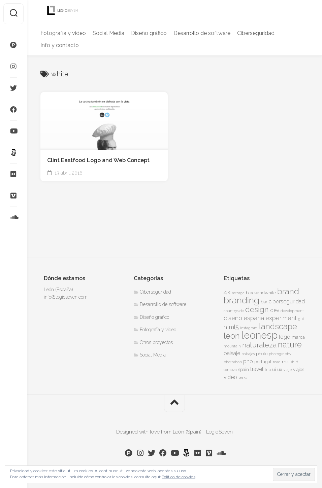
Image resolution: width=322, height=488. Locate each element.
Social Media (108, 33)
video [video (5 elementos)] (230, 377)
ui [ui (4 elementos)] (274, 369)
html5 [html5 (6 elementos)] (231, 327)
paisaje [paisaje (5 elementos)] (232, 353)
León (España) (58, 289)
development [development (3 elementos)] (292, 311)
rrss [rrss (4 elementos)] (285, 361)
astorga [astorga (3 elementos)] (238, 293)
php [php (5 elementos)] (248, 361)
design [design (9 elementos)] (257, 309)
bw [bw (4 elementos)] (264, 301)
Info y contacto (59, 45)
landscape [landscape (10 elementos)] (278, 326)
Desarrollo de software (201, 33)
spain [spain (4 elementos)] (243, 369)
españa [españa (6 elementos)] (254, 318)
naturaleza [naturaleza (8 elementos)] (259, 345)
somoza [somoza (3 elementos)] (230, 370)
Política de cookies (178, 477)
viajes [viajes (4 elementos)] (298, 369)
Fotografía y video (63, 33)
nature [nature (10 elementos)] (290, 344)
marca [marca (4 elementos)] (298, 337)
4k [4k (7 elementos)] (227, 292)
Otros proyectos (156, 342)
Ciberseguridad (256, 33)
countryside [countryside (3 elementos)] (234, 311)
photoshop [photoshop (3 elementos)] (233, 362)
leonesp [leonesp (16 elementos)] (259, 335)
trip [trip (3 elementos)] (268, 370)
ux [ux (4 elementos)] (279, 369)
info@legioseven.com (66, 297)
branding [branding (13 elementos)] (241, 300)
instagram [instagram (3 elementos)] (249, 328)
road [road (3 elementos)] (277, 362)
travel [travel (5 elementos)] (256, 369)
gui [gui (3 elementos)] (301, 319)
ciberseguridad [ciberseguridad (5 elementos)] (286, 301)
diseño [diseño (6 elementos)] (233, 318)
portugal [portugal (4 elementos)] (262, 361)
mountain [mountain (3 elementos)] (232, 346)
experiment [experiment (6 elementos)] (281, 318)
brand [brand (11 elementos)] (288, 291)
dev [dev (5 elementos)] (274, 310)
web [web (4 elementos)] (242, 377)
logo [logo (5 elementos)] (284, 337)
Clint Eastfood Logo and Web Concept (98, 160)
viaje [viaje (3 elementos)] (288, 370)
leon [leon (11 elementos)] (232, 336)
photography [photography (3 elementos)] (280, 354)
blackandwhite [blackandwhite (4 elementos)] (261, 292)
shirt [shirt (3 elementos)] (294, 362)
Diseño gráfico (149, 33)
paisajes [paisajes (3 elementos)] (248, 354)
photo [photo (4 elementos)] (261, 353)
